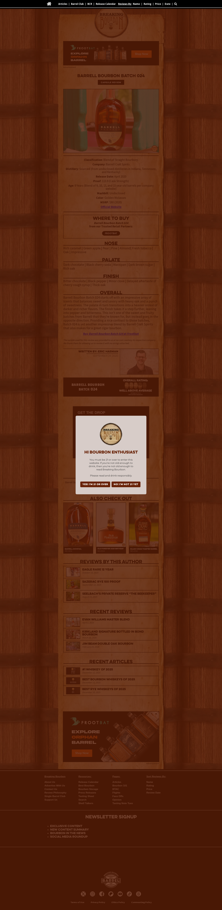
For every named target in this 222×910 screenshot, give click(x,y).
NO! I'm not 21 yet (126, 484)
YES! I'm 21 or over (95, 484)
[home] (49, 3)
